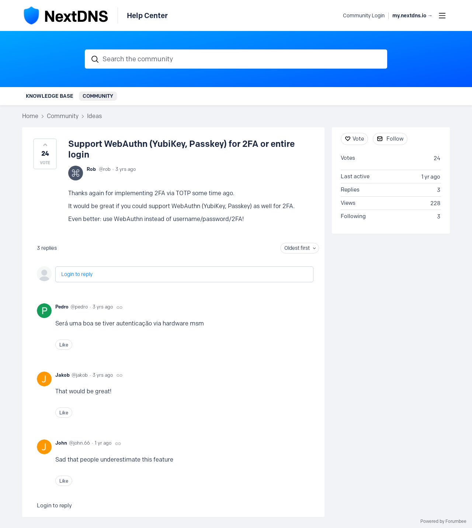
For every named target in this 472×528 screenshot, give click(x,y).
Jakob (62, 375)
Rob (91, 169)
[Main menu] (442, 15)
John (61, 443)
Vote (358, 138)
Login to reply (77, 274)
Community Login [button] (364, 16)
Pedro (62, 307)
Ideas (94, 116)
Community (98, 96)
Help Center (147, 15)
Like (63, 345)
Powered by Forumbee (443, 521)
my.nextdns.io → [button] (412, 16)
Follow (394, 138)
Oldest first (297, 248)
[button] (45, 153)
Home (30, 116)
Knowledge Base (49, 96)
